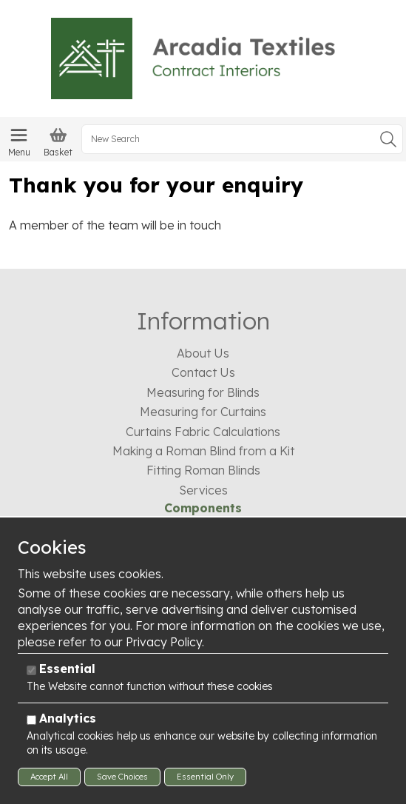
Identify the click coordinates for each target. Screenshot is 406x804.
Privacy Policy (164, 641)
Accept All (49, 776)
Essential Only (205, 776)
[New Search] (242, 139)
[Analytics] (31, 720)
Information (203, 320)
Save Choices (122, 776)
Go (388, 139)
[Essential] (31, 670)
